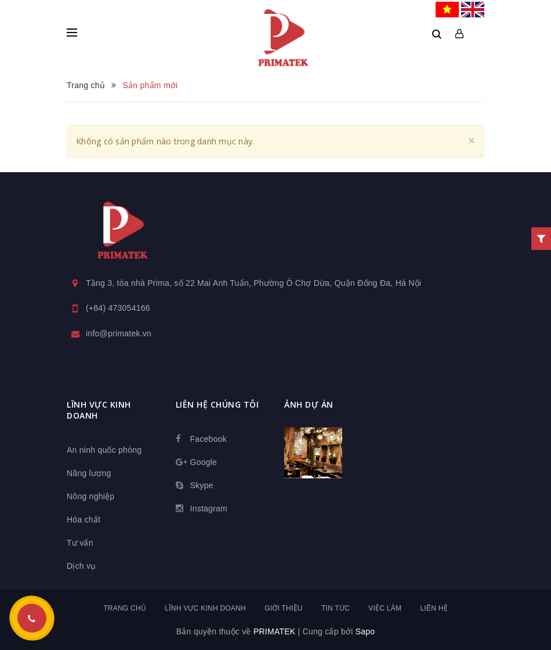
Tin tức (335, 608)
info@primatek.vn (118, 333)
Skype (201, 485)
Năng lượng (89, 473)
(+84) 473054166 (118, 308)
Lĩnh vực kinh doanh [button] (99, 410)
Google (203, 462)
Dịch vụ (81, 566)
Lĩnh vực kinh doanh (205, 608)
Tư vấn (80, 542)
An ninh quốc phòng (104, 450)
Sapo (365, 631)
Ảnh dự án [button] (309, 404)
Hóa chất (83, 519)
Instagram (209, 508)
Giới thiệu (283, 608)
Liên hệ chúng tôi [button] (217, 404)
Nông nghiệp (90, 496)
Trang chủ (124, 608)
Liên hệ (433, 608)
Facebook (208, 439)
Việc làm (384, 608)
